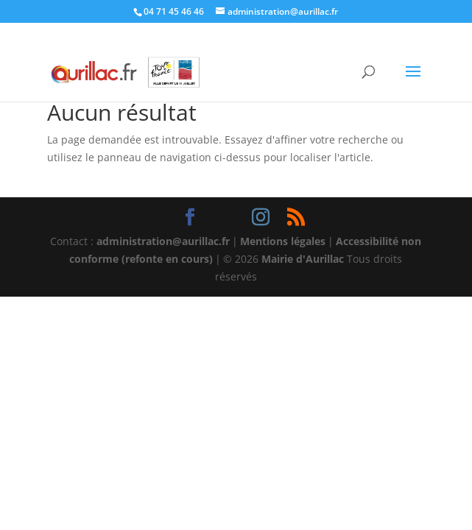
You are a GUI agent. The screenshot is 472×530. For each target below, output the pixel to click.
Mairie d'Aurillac (302, 259)
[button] (413, 81)
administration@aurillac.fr (163, 241)
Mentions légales (282, 241)
